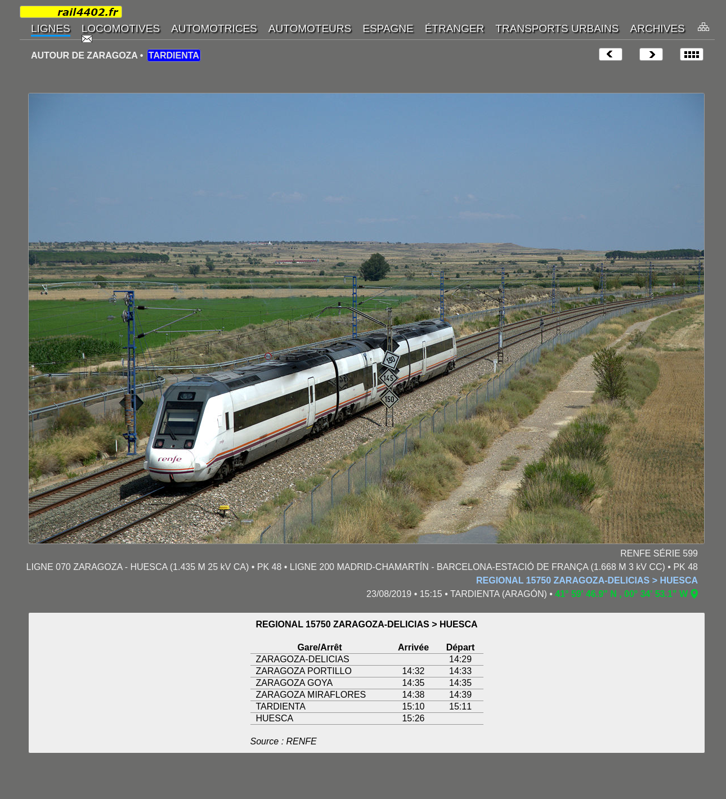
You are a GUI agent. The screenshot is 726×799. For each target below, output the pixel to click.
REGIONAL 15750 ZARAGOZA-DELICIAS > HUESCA (587, 580)
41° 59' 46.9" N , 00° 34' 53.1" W (621, 594)
